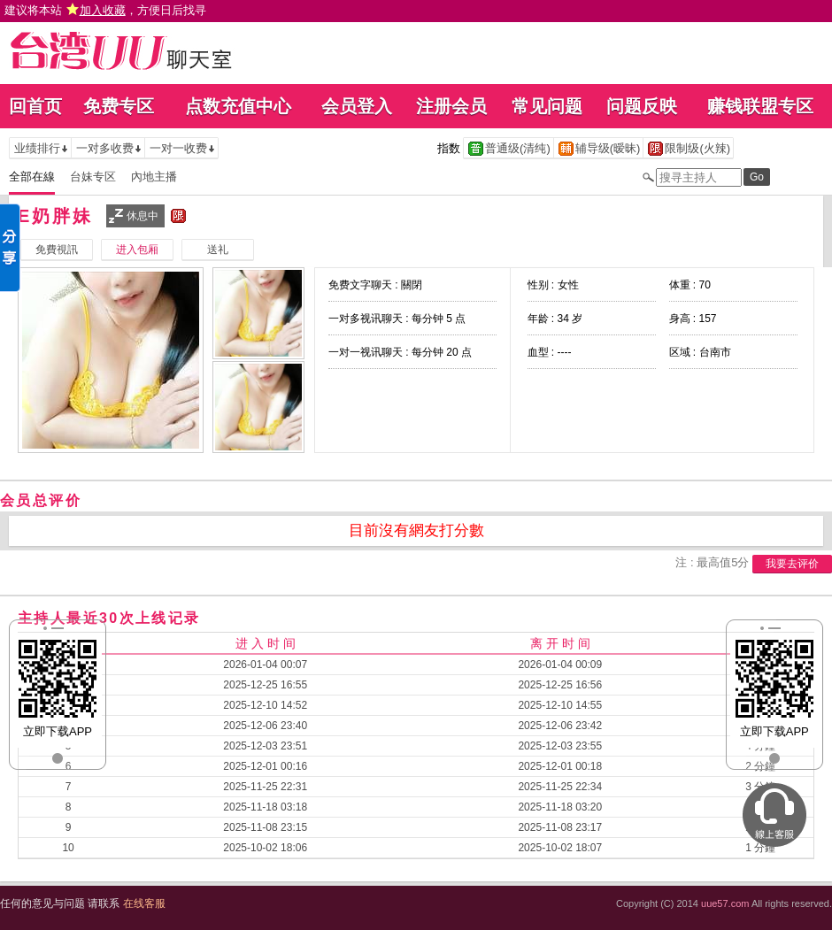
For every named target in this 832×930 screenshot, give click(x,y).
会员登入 (356, 106)
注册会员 (451, 106)
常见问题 (547, 106)
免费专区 (118, 106)
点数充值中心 (238, 106)
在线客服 (144, 903)
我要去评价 (792, 563)
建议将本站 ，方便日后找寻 (105, 10)
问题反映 (641, 106)
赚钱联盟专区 (760, 106)
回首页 (35, 106)
